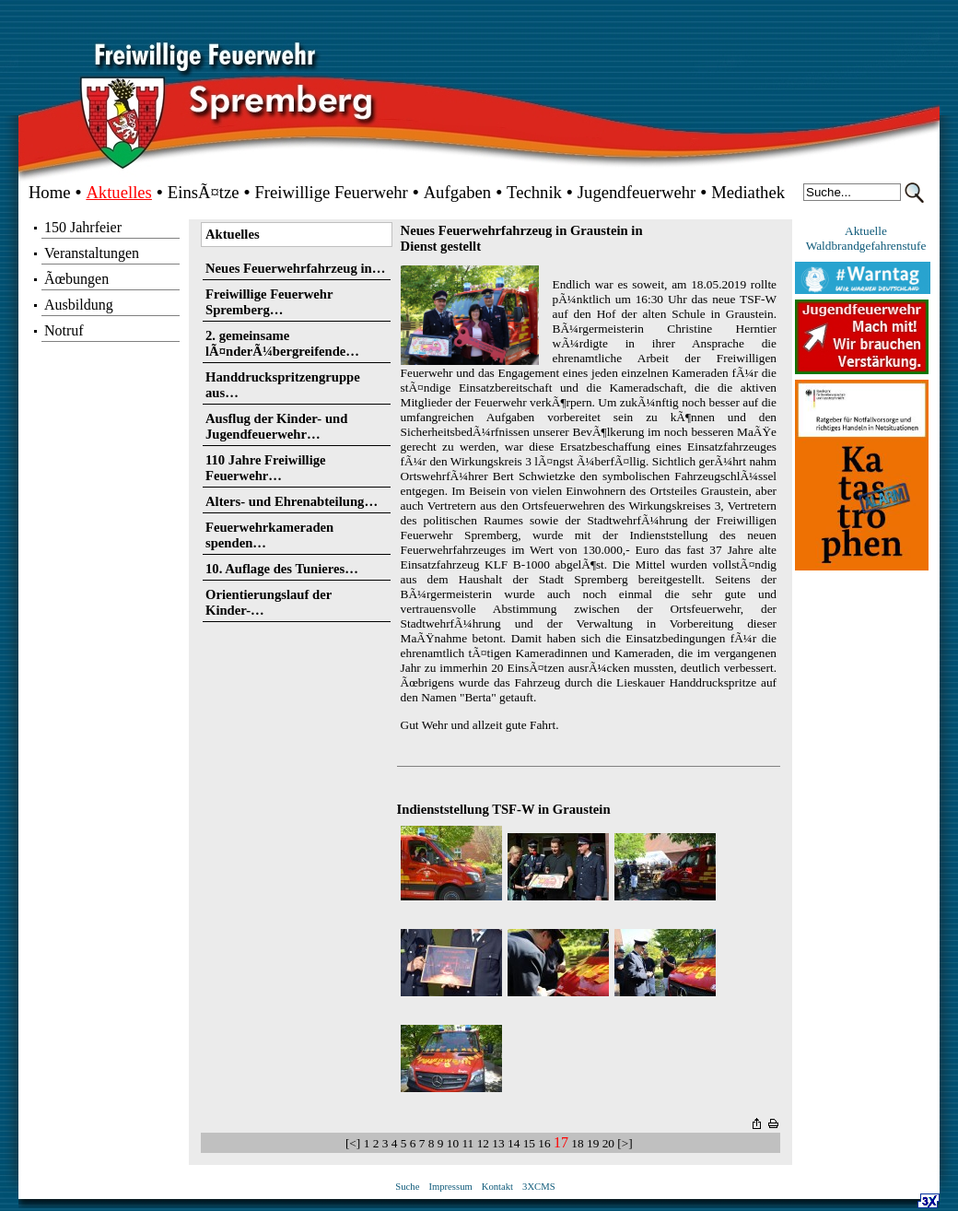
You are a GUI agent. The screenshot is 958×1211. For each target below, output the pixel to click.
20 (608, 1143)
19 (593, 1143)
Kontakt (497, 1187)
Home (50, 192)
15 (529, 1143)
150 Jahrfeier (83, 227)
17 (561, 1142)
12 (483, 1143)
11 (467, 1143)
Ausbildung (78, 304)
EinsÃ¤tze (204, 192)
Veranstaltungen (91, 253)
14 (514, 1143)
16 (544, 1143)
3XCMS (538, 1187)
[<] (354, 1143)
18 (577, 1143)
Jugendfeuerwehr (636, 192)
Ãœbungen (76, 279)
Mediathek (748, 192)
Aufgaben (458, 192)
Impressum (450, 1187)
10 (453, 1143)
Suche (407, 1187)
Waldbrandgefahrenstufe (866, 246)
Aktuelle (866, 231)
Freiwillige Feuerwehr (330, 192)
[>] (626, 1143)
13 (498, 1143)
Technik (534, 192)
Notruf (64, 330)
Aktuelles (119, 192)
